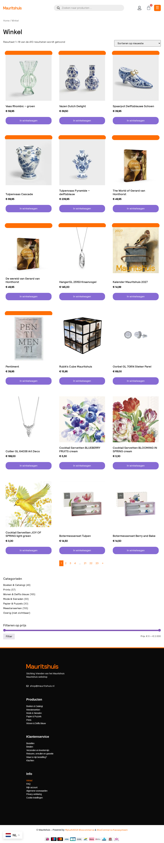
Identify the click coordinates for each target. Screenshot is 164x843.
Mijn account (31, 786)
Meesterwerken (12, 608)
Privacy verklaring (34, 793)
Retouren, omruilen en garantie (39, 753)
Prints (6, 589)
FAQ (28, 783)
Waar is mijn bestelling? (36, 756)
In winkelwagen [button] (28, 120)
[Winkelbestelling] (137, 43)
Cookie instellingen (34, 796)
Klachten (30, 760)
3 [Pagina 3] (70, 563)
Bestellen (30, 743)
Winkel (29, 779)
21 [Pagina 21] (85, 563)
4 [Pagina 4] (75, 563)
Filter (9, 636)
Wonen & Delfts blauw (16, 594)
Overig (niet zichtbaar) (16, 613)
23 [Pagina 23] (97, 563)
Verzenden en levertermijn (37, 749)
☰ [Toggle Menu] (157, 7)
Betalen (29, 746)
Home (6, 20)
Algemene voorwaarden (36, 790)
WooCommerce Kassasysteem (112, 828)
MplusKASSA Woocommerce (79, 828)
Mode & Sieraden (13, 599)
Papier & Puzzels (13, 603)
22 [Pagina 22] (91, 563)
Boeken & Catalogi (14, 585)
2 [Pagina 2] (65, 563)
